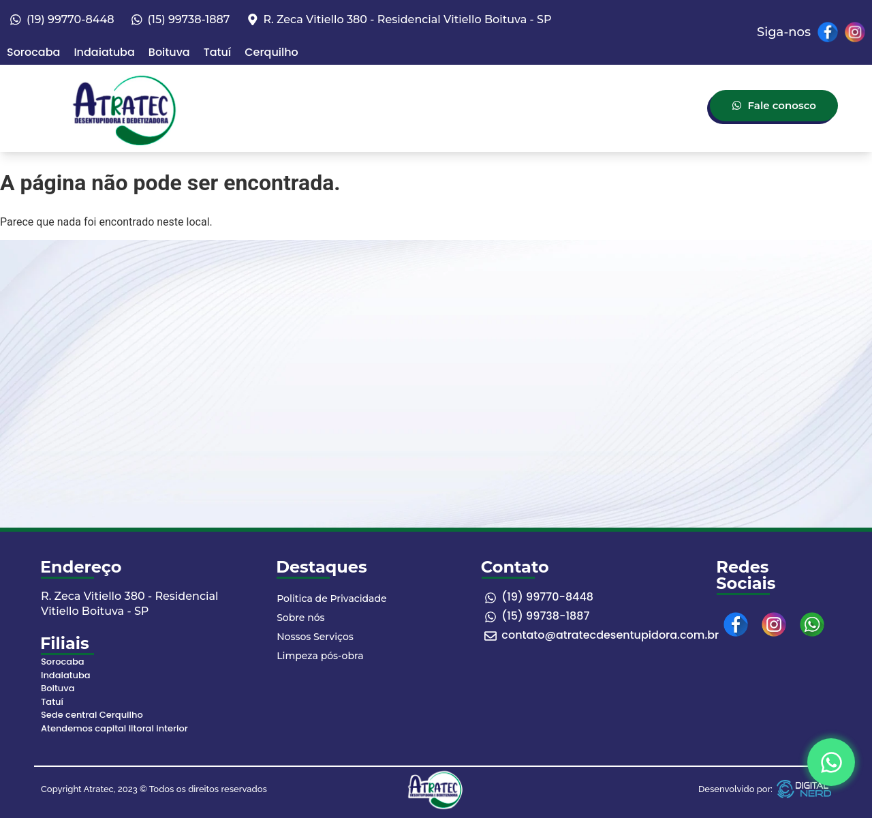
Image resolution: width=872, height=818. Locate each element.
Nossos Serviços (315, 637)
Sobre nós (300, 617)
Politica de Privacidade (331, 598)
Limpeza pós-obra (320, 656)
